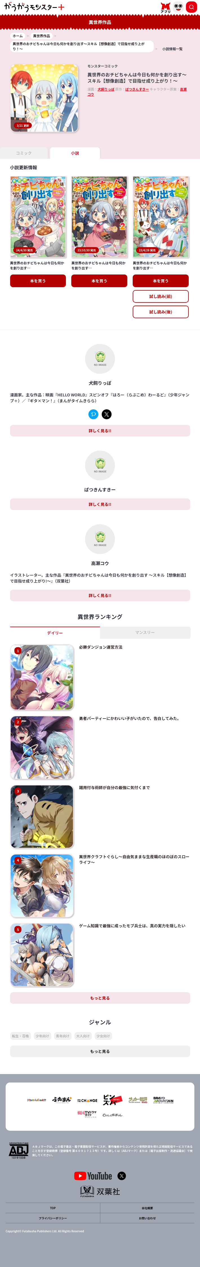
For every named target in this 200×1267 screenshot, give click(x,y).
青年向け (63, 1035)
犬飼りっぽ (105, 89)
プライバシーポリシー (53, 1218)
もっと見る (100, 998)
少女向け (103, 1035)
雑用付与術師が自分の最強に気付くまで (114, 787)
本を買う (38, 281)
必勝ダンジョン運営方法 (101, 647)
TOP (52, 1208)
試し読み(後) (160, 312)
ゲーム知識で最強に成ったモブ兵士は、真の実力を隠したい (132, 925)
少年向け (42, 1035)
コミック (24, 153)
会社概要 (147, 1208)
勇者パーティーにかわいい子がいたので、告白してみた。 (130, 718)
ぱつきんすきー (137, 89)
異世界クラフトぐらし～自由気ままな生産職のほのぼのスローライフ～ (134, 859)
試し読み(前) (160, 296)
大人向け (83, 1035)
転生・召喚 (20, 1035)
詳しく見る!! (100, 430)
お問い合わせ (147, 1218)
